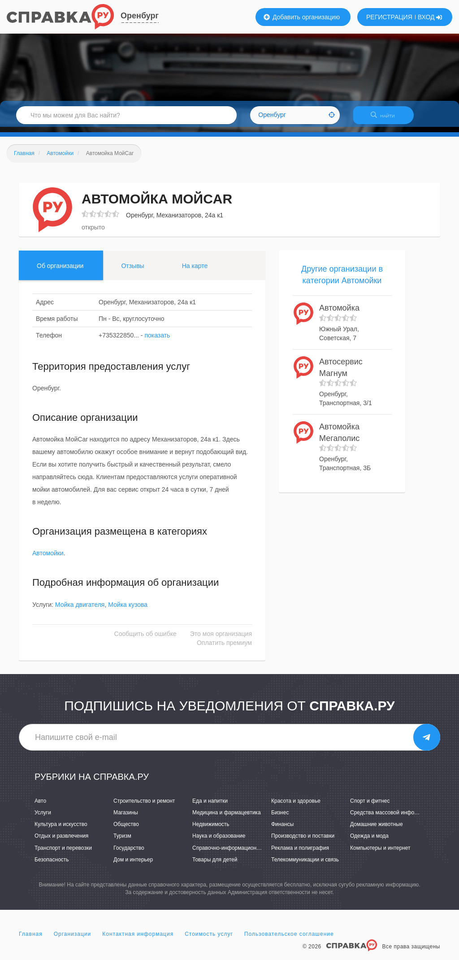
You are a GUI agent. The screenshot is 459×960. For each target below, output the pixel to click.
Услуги (43, 818)
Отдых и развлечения (61, 842)
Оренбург (140, 15)
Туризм (122, 842)
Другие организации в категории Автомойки (342, 280)
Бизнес (280, 818)
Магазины (125, 818)
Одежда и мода (369, 842)
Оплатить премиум (224, 648)
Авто (40, 806)
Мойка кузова (127, 610)
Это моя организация (221, 639)
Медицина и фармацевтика (226, 818)
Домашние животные (376, 830)
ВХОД (430, 17)
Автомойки (48, 558)
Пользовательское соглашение (289, 939)
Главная (31, 939)
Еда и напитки (210, 806)
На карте (195, 271)
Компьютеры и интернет (380, 853)
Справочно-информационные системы (240, 853)
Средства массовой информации (391, 818)
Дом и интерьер (133, 865)
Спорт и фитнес (370, 806)
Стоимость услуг (209, 939)
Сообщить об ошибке (145, 639)
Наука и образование (218, 842)
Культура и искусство (61, 830)
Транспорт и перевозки (63, 853)
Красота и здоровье (295, 806)
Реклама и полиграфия (300, 853)
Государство (128, 853)
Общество (126, 830)
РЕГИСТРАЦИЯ (389, 17)
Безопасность (52, 865)
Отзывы (132, 271)
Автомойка (339, 313)
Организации (72, 939)
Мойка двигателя (80, 610)
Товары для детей (214, 865)
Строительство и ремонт (144, 806)
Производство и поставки (302, 842)
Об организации (60, 271)
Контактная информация (137, 939)
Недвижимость (211, 830)
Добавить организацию (302, 17)
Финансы (282, 830)
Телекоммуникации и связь (305, 865)
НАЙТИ (387, 118)
